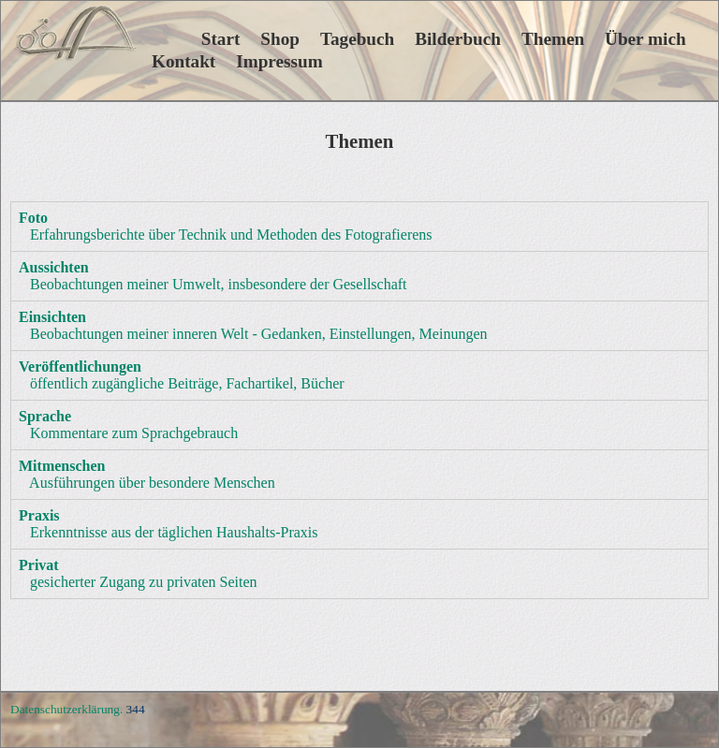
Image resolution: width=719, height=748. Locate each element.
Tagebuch (357, 39)
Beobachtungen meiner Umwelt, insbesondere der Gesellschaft (213, 275)
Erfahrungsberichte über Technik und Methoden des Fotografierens (226, 226)
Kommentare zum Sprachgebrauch (128, 424)
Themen (552, 39)
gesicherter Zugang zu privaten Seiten (138, 573)
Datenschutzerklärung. (66, 709)
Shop (280, 39)
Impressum (279, 61)
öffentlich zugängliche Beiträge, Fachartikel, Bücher (182, 375)
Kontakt (183, 61)
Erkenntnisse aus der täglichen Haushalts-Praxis (168, 523)
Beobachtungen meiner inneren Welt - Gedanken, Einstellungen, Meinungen (253, 325)
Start (196, 39)
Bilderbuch (458, 39)
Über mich (645, 39)
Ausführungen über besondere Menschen (147, 474)
